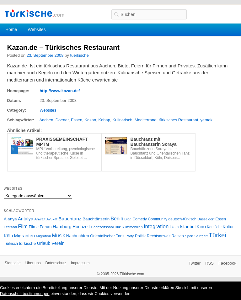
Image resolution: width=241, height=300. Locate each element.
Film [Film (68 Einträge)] (23, 226)
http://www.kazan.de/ (60, 90)
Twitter (195, 263)
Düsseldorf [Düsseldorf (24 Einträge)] (205, 219)
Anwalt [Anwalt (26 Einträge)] (40, 219)
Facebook (227, 263)
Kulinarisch (122, 120)
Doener (62, 120)
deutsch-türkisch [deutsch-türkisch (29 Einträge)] (182, 219)
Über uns (33, 263)
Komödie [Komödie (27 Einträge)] (214, 227)
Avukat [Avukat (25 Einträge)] (51, 219)
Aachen (46, 120)
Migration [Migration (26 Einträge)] (43, 236)
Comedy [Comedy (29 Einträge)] (139, 219)
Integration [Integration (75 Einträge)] (156, 226)
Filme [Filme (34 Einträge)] (34, 226)
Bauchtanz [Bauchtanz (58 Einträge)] (69, 218)
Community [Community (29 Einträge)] (157, 219)
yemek (206, 120)
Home (11, 29)
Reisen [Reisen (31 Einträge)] (178, 236)
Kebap (104, 120)
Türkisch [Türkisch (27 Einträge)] (11, 243)
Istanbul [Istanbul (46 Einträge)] (187, 226)
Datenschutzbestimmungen (25, 293)
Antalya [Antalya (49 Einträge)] (25, 218)
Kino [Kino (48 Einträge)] (201, 226)
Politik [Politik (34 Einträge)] (140, 236)
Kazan (90, 120)
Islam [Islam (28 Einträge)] (174, 227)
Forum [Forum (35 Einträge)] (46, 226)
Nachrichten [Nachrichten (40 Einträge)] (77, 236)
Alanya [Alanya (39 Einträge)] (10, 219)
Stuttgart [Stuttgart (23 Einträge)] (201, 236)
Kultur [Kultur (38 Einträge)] (228, 226)
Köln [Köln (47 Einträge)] (8, 235)
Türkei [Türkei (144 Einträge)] (217, 235)
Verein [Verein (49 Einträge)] (58, 243)
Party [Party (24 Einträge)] (130, 236)
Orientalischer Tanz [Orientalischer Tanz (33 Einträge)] (107, 236)
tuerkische (79, 55)
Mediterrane (145, 120)
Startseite (13, 263)
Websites (37, 29)
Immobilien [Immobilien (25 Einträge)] (133, 227)
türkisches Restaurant (178, 120)
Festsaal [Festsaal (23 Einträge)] (10, 227)
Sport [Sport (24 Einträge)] (189, 236)
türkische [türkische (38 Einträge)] (27, 243)
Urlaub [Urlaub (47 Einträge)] (44, 243)
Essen (76, 120)
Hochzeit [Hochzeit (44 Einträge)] (81, 226)
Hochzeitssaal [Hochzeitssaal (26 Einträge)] (102, 227)
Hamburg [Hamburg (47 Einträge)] (62, 226)
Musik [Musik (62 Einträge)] (58, 235)
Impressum (80, 263)
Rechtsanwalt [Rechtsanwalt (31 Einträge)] (159, 236)
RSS (209, 263)
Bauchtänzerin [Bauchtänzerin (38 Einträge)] (96, 219)
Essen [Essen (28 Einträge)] (221, 219)
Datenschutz (55, 263)
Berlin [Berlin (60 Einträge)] (117, 218)
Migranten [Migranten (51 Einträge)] (24, 235)
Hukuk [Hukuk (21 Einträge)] (119, 227)
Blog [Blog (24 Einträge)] (127, 219)
